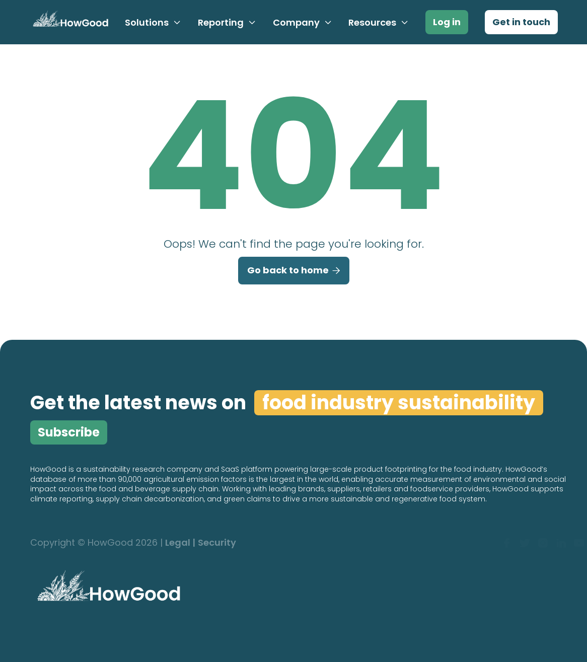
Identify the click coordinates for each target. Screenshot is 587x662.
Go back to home (293, 270)
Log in (447, 22)
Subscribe (69, 432)
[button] (153, 22)
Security (217, 543)
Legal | (180, 543)
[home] (68, 22)
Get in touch (521, 22)
